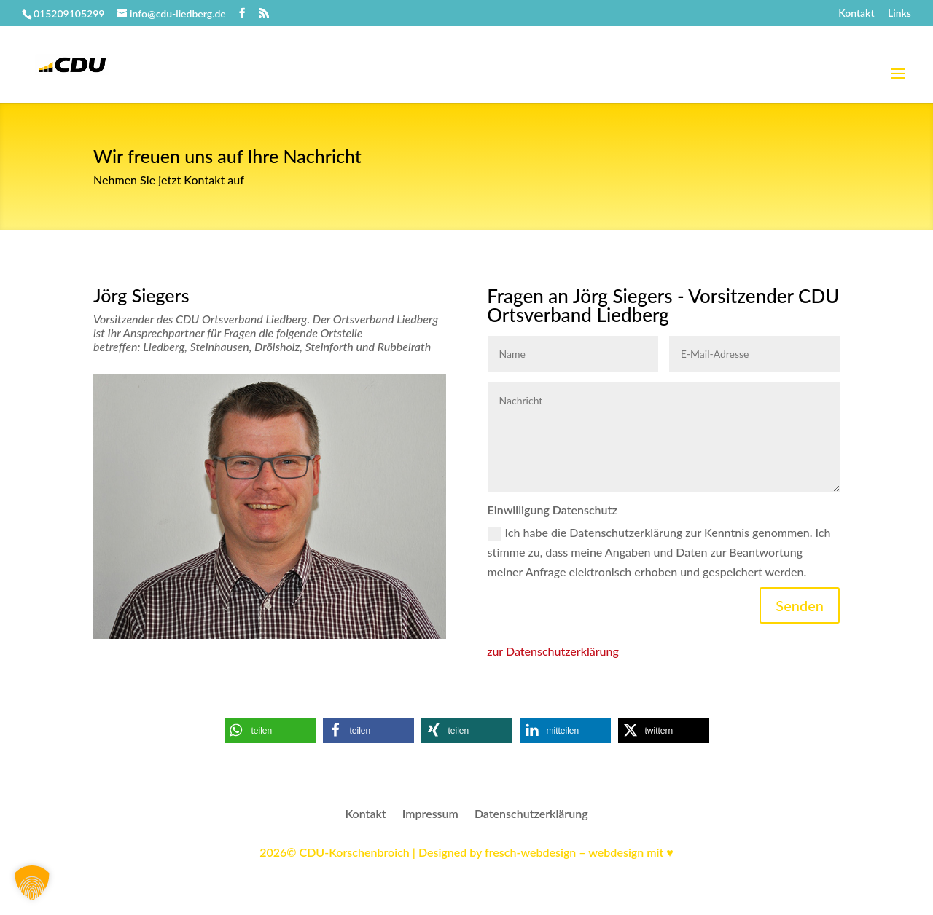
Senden (800, 605)
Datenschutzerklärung (531, 814)
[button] (270, 730)
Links (899, 13)
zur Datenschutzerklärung (553, 651)
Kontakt (856, 13)
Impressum (430, 814)
